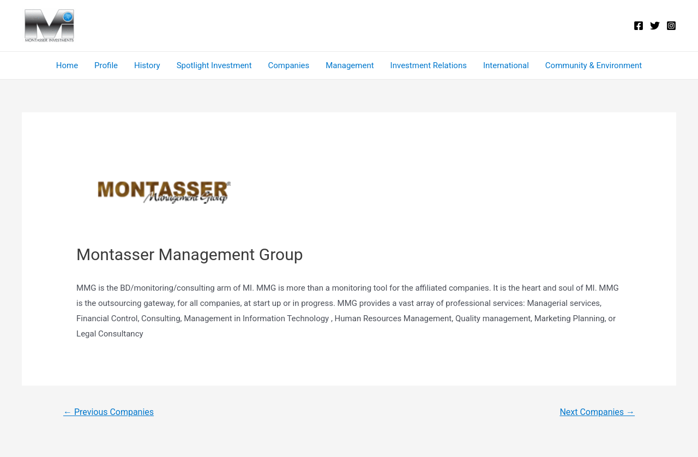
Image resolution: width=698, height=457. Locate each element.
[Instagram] (671, 26)
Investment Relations (428, 65)
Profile (106, 65)
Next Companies (597, 412)
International (506, 65)
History (147, 65)
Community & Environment (593, 65)
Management (350, 65)
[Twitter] (655, 26)
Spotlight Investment (214, 65)
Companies (289, 65)
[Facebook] (638, 26)
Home (67, 65)
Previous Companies (108, 412)
